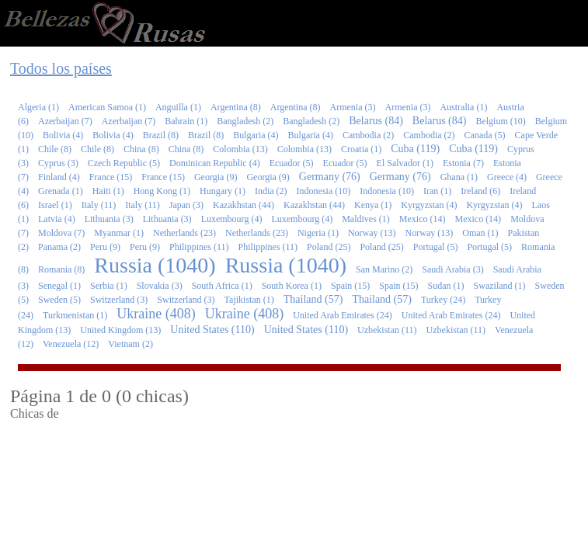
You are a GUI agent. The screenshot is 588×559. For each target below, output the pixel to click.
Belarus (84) (376, 121)
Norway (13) (372, 232)
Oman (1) (480, 232)
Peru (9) (105, 246)
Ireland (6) (480, 191)
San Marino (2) (384, 269)
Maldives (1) (366, 219)
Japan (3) (186, 205)
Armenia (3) (352, 107)
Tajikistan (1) (249, 299)
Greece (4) (507, 177)
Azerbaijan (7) (65, 121)
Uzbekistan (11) (387, 330)
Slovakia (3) (160, 285)
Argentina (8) (235, 107)
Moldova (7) (61, 232)
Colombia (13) (240, 149)
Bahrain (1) (186, 121)
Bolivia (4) (63, 135)
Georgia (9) (215, 177)
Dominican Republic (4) (214, 163)
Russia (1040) (154, 265)
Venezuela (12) (71, 344)
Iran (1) (437, 191)
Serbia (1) (108, 285)
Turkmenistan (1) (75, 315)
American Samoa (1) (107, 107)
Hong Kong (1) (162, 191)
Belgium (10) (500, 121)
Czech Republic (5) (124, 163)
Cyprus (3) (58, 163)
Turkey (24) (443, 299)
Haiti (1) (108, 191)
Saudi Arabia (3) (452, 269)
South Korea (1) (292, 285)
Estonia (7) (463, 163)
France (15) (111, 177)
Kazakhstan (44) (243, 205)
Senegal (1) (59, 285)
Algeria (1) (38, 107)
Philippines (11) (199, 246)
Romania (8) (61, 269)
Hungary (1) (222, 191)
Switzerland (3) (119, 299)
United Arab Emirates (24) (342, 315)
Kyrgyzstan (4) (429, 205)
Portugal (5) (435, 246)
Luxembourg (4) (232, 219)
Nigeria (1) (318, 232)
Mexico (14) (422, 219)
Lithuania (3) (109, 219)
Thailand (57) (313, 299)
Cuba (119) (415, 149)
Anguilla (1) (178, 107)
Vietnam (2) (130, 344)
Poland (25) (328, 246)
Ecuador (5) (292, 163)
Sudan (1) (446, 285)
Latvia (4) (56, 219)
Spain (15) (350, 285)
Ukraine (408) (156, 313)
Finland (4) (59, 177)
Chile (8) (54, 149)
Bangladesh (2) (245, 121)
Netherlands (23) (184, 232)
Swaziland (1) (500, 285)
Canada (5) (485, 135)
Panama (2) (59, 246)
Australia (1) (463, 107)
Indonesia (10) (324, 191)
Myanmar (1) (119, 232)
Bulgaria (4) (255, 135)
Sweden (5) (59, 299)
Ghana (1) (459, 177)
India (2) (271, 191)
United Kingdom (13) (120, 330)
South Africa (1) (222, 285)
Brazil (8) (161, 135)
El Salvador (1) (405, 163)
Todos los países (61, 68)
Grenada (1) (60, 191)
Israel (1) (55, 205)
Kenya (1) (372, 205)
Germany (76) (329, 176)
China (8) (141, 149)
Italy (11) (99, 205)
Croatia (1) (361, 149)
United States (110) (212, 329)
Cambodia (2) (368, 135)
